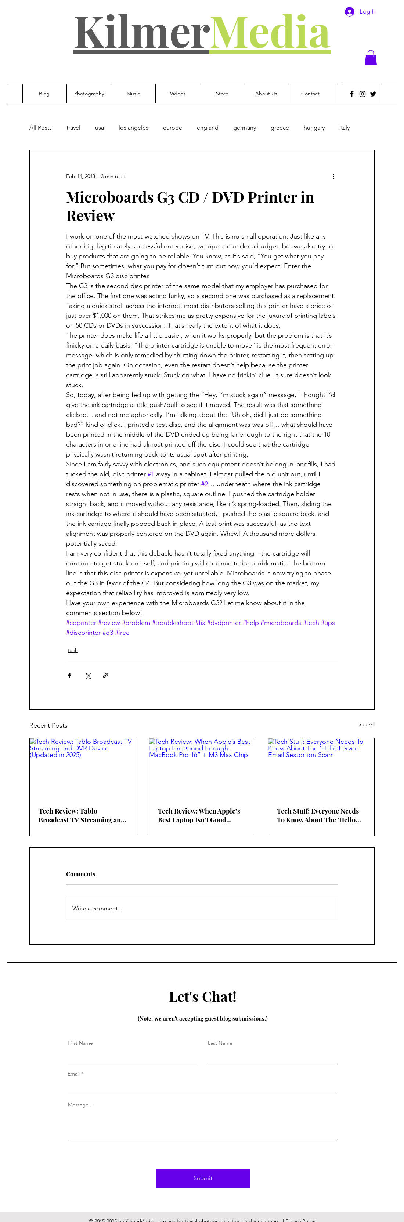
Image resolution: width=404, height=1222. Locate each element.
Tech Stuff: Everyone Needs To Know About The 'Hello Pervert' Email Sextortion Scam (318, 815)
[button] (370, 57)
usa (99, 127)
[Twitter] (373, 94)
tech (73, 650)
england (208, 127)
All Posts (40, 127)
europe (172, 127)
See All (366, 724)
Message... (80, 1104)
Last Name (220, 1042)
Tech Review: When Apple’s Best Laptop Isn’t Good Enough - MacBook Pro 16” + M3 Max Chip (201, 815)
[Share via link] (105, 675)
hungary (314, 127)
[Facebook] (352, 94)
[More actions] (333, 176)
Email (74, 1073)
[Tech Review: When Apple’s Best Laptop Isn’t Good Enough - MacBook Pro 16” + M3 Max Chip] (202, 768)
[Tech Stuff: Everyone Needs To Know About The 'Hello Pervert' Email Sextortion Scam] (321, 768)
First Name (80, 1042)
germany (244, 127)
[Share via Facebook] (69, 675)
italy (344, 127)
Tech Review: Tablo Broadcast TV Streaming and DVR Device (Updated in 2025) (82, 815)
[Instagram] (362, 94)
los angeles (133, 127)
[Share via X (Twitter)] (87, 675)
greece (280, 127)
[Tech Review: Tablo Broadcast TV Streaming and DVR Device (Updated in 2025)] (83, 768)
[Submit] (203, 1178)
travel (73, 127)
